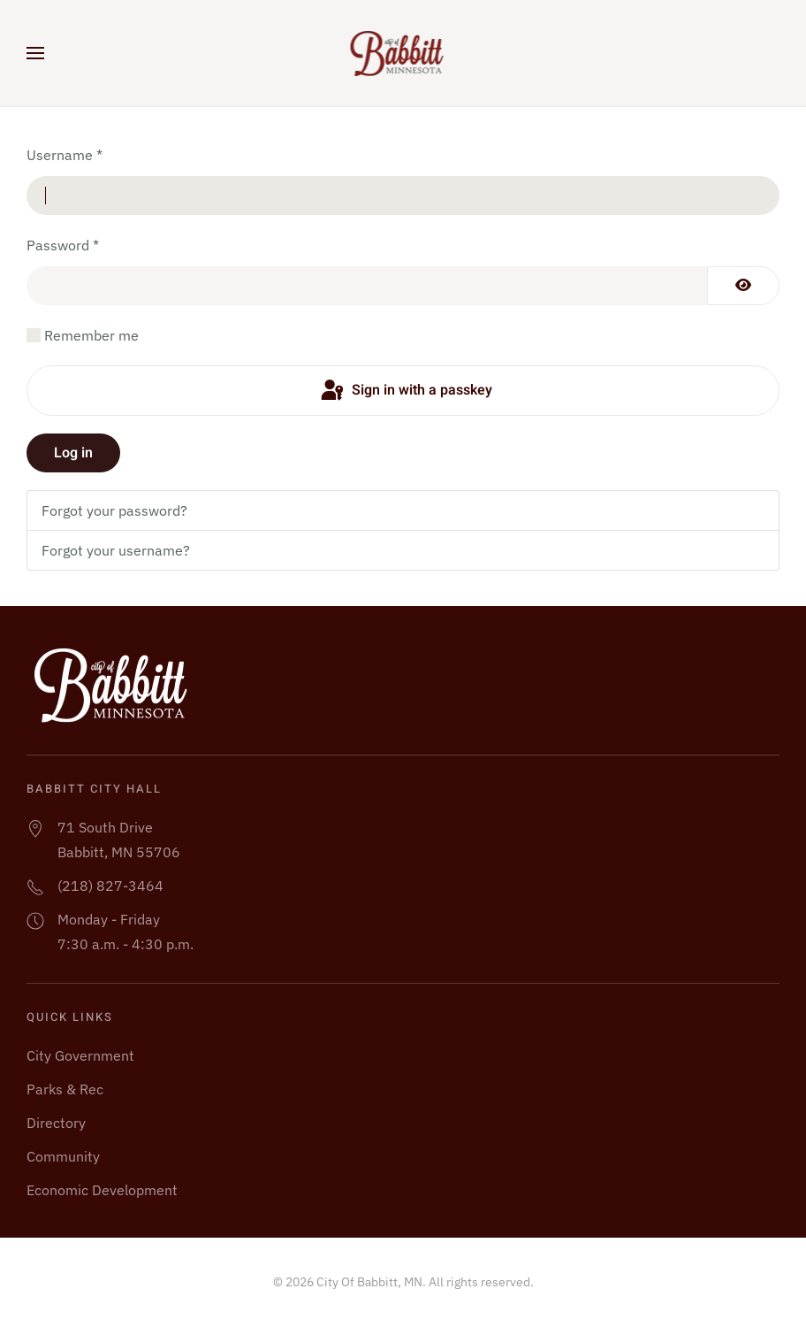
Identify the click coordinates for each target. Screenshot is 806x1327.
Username (65, 155)
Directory (56, 1122)
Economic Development (102, 1190)
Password (63, 245)
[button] (35, 53)
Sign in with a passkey (405, 391)
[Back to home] (403, 53)
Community (63, 1156)
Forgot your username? (116, 550)
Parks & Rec (65, 1089)
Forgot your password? (114, 510)
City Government (80, 1055)
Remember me (91, 335)
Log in (73, 453)
